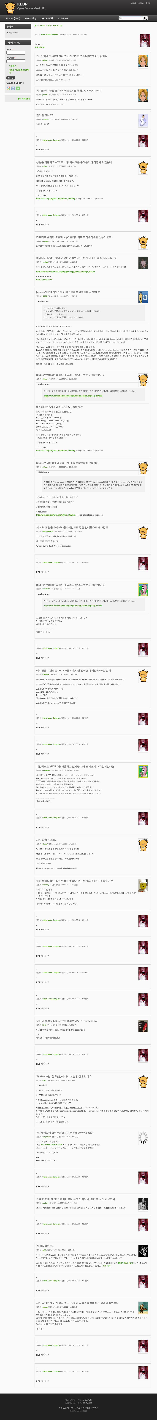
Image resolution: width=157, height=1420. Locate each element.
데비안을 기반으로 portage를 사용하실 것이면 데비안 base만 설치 (73, 670)
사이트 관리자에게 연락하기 (86, 1408)
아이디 (9, 50)
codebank (46, 589)
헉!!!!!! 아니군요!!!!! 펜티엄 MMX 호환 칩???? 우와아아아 (68, 90)
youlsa (45, 262)
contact (141, 3)
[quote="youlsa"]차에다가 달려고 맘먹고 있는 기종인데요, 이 (70, 375)
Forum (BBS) (13, 18)
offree (44, 166)
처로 (44, 1250)
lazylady (45, 885)
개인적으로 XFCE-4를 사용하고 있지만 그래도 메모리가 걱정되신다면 (75, 766)
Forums (41, 25)
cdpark (45, 241)
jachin (44, 60)
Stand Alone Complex (49, 34)
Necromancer (47, 531)
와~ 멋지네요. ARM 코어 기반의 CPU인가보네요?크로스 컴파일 (71, 56)
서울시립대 (87, 1400)
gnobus (45, 119)
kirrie (44, 1025)
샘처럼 (45, 296)
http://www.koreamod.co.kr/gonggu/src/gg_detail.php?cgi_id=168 (65, 272)
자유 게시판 (57, 25)
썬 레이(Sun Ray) (125, 1263)
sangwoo (46, 1137)
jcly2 (44, 1080)
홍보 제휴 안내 (23, 99)
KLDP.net (63, 18)
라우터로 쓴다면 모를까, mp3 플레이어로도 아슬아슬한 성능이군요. (74, 237)
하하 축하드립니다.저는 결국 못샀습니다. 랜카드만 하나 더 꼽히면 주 (74, 880)
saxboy (45, 1203)
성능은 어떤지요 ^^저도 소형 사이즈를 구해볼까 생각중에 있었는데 (74, 162)
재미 (49, 25)
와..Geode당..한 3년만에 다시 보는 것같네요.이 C (64, 1076)
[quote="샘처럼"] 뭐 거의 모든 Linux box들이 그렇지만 (67, 463)
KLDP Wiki (47, 18)
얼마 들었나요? (45, 115)
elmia (44, 844)
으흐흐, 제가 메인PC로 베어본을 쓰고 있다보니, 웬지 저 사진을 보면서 (75, 1199)
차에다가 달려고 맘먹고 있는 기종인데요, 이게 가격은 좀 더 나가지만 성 (76, 258)
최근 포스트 (14, 33)
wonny (45, 1307)
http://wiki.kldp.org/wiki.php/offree (51, 199)
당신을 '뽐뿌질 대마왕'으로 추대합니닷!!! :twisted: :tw (66, 1021)
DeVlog (71, 199)
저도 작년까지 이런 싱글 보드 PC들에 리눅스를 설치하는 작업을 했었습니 (77, 1303)
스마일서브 (87, 1403)
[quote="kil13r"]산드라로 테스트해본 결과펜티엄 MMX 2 (68, 292)
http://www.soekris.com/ (51, 1144)
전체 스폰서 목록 (66, 1408)
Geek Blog (30, 18)
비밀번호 (10, 58)
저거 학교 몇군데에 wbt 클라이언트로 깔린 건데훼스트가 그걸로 (72, 527)
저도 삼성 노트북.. (46, 840)
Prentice (45, 674)
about (133, 3)
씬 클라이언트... (45, 1246)
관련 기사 (106, 1266)
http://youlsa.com (44, 280)
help (148, 3)
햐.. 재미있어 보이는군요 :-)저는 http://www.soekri (64, 1132)
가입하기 (12, 66)
